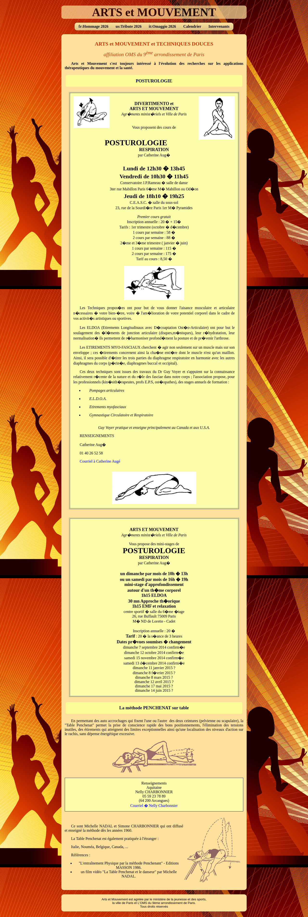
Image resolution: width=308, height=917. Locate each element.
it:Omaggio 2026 (162, 26)
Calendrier (192, 26)
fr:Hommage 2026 (94, 26)
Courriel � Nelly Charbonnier (154, 806)
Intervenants (218, 26)
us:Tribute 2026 (129, 26)
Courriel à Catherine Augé (100, 461)
